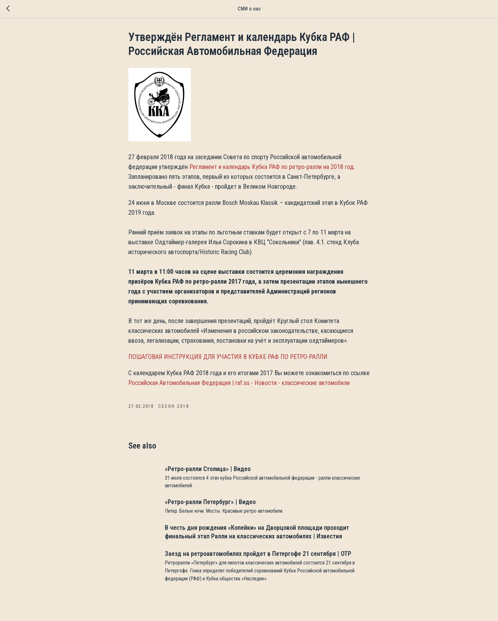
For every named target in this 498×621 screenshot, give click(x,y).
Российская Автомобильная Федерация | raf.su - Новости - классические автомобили (239, 383)
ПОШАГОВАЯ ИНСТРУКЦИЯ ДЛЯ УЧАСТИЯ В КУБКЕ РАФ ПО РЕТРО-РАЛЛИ (227, 357)
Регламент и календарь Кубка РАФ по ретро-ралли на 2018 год (271, 167)
